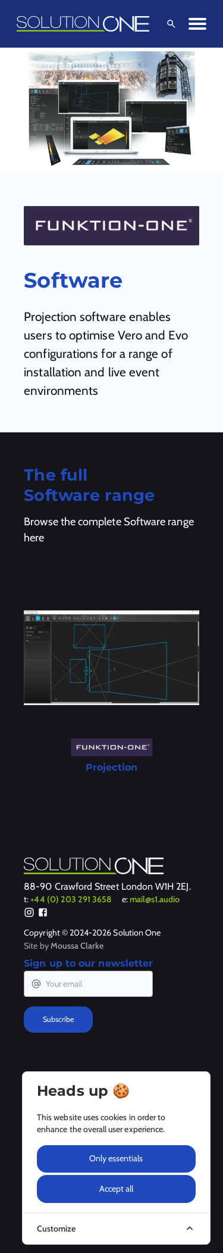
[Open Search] (169, 24)
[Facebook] (42, 914)
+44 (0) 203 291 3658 (71, 899)
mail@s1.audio (155, 899)
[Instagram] (29, 914)
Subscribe (58, 1019)
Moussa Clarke (77, 945)
